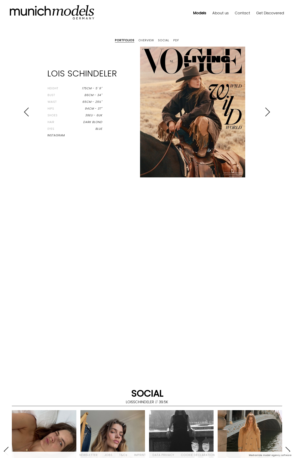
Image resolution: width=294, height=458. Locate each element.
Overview (146, 40)
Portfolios (124, 40)
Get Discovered (270, 13)
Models (199, 13)
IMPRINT (140, 455)
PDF (176, 40)
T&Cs (123, 455)
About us (220, 13)
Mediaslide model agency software (270, 455)
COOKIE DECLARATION (198, 455)
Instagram (56, 135)
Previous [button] (26, 112)
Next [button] (267, 112)
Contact (242, 13)
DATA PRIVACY (163, 455)
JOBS (108, 455)
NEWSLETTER (88, 455)
